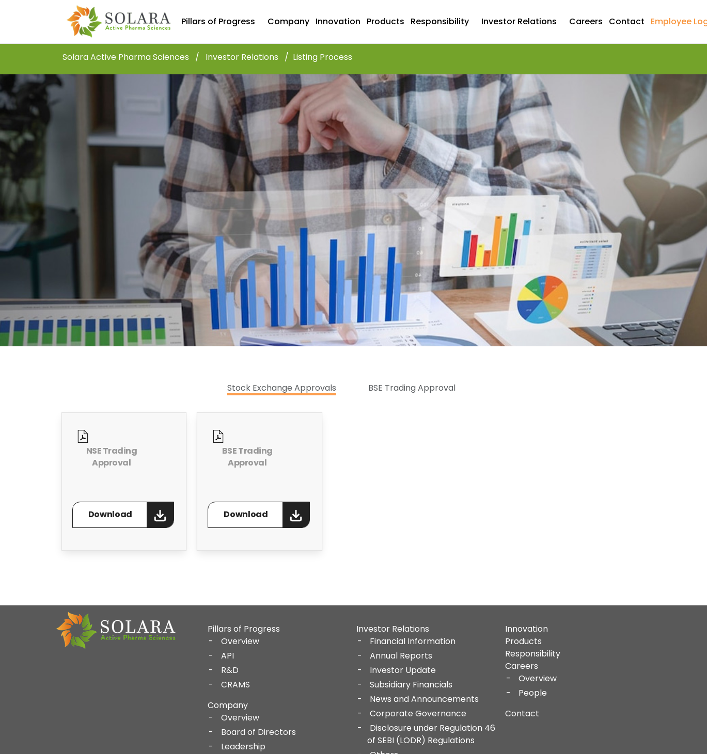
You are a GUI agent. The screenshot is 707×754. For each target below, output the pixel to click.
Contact (627, 21)
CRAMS (235, 685)
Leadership (243, 746)
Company (288, 21)
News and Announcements (424, 699)
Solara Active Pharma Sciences (125, 57)
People (533, 693)
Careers (586, 21)
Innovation (338, 21)
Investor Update (403, 670)
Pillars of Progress (218, 21)
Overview (240, 641)
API (227, 656)
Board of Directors (258, 732)
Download (110, 514)
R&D (230, 670)
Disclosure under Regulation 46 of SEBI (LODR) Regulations (431, 734)
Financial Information (412, 641)
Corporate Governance (418, 713)
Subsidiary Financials (411, 685)
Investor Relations (519, 21)
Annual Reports (401, 656)
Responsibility (440, 21)
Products (385, 21)
